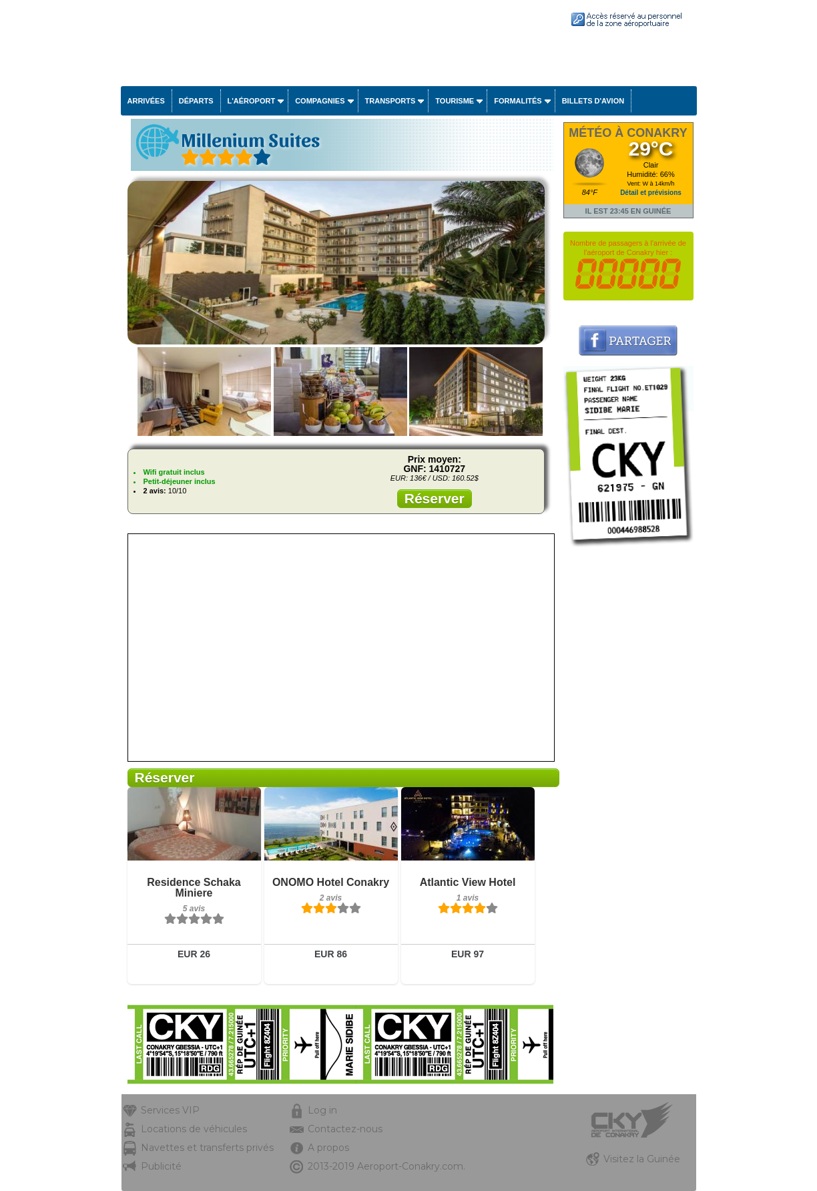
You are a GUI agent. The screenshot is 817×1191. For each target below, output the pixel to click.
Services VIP (170, 1110)
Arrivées (146, 101)
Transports (390, 101)
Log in (322, 1110)
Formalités (518, 101)
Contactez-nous (345, 1129)
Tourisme (454, 101)
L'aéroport (252, 101)
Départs (196, 101)
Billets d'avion (593, 101)
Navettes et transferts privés (207, 1148)
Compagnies (319, 101)
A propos (328, 1148)
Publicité (161, 1166)
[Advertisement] (628, 752)
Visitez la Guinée (641, 1159)
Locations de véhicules (194, 1129)
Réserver (434, 498)
